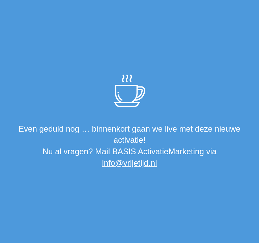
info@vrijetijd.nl (129, 162)
